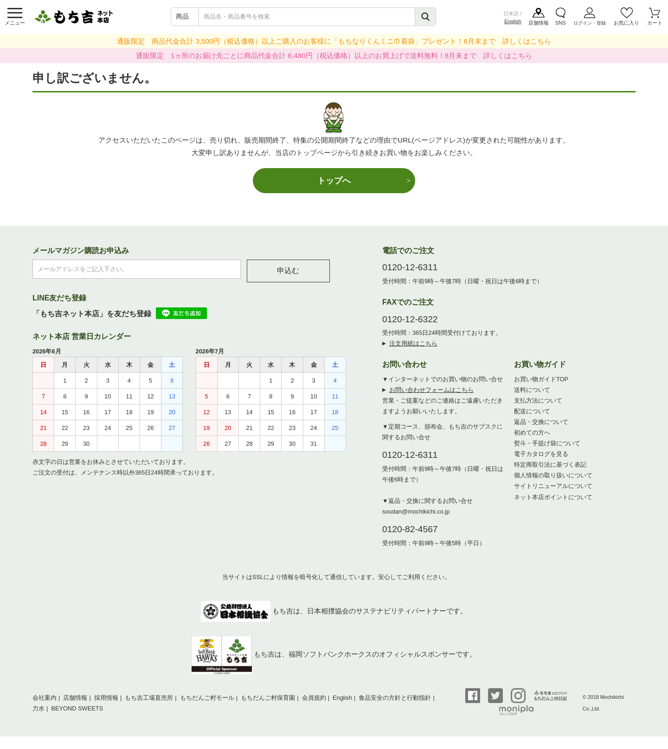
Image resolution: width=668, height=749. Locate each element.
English (512, 21)
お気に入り (626, 23)
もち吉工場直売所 (149, 697)
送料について (532, 389)
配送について (532, 411)
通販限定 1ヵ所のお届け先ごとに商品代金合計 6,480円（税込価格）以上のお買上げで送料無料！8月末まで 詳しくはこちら (334, 55)
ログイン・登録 (589, 23)
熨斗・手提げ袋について (547, 443)
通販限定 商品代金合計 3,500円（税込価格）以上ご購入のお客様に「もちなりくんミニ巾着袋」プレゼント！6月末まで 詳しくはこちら (334, 41)
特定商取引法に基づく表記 (550, 464)
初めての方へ (532, 432)
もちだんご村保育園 (268, 697)
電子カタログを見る (541, 453)
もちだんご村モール (207, 697)
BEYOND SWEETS (77, 708)
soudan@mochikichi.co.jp (416, 511)
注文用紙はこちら (413, 343)
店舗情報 (538, 23)
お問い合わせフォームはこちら (431, 389)
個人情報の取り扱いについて (553, 475)
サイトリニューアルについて (553, 485)
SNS (560, 23)
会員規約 (314, 697)
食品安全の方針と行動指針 (395, 697)
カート (654, 23)
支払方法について (538, 400)
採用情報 (106, 697)
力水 (38, 708)
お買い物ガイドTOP (541, 379)
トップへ (334, 180)
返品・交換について (541, 421)
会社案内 (44, 697)
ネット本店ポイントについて (553, 497)
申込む (288, 270)
